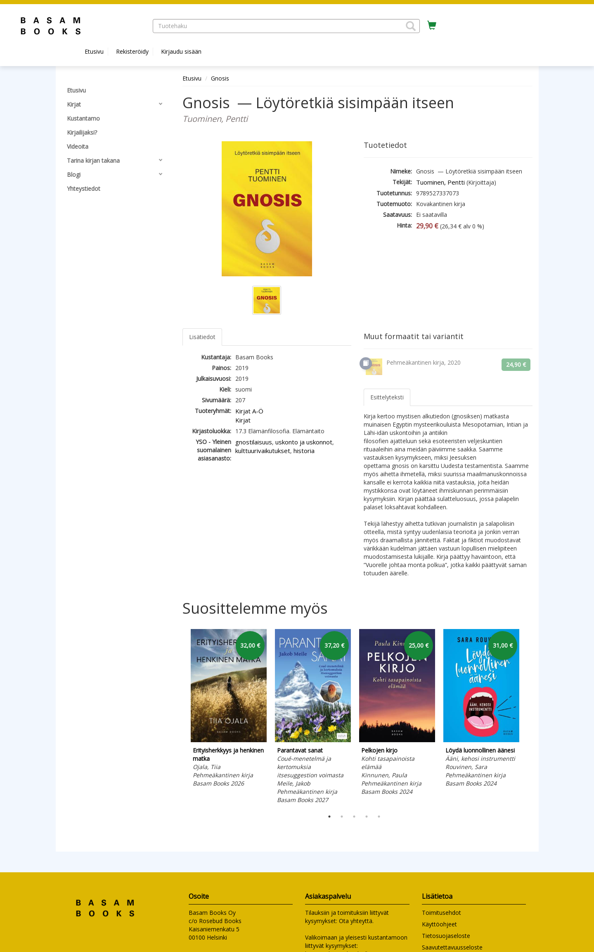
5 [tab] (379, 816)
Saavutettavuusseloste (452, 947)
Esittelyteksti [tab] (387, 397)
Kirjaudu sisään (181, 51)
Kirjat (243, 420)
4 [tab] (366, 816)
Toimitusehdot (441, 912)
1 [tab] (329, 816)
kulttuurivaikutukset (262, 450)
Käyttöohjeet (439, 924)
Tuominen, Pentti (440, 182)
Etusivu (94, 51)
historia (304, 450)
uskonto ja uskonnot (303, 442)
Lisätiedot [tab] (202, 337)
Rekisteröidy (132, 51)
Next (528, 717)
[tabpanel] (229, 709)
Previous (180, 717)
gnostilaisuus (253, 442)
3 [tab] (354, 816)
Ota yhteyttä (355, 921)
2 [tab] (342, 816)
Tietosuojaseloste (446, 936)
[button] (411, 26)
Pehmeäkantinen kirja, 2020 (423, 362)
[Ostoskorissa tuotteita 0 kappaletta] (432, 26)
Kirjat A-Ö (249, 411)
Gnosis (221, 78)
